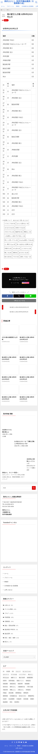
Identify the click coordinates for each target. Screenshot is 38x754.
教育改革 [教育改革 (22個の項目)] (26, 693)
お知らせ (9, 605)
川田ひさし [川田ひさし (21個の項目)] (21, 689)
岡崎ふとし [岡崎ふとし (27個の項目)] (13, 689)
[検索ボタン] (36, 2)
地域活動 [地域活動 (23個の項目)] (5, 683)
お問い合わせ (8, 590)
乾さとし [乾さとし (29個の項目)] (30, 674)
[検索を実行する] (34, 488)
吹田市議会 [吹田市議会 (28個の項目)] (11, 680)
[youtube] (21, 742)
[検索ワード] (19, 488)
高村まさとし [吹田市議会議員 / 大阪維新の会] (19, 2)
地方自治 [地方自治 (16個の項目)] (5, 686)
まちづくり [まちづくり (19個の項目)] (6, 674)
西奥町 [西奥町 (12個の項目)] (32, 699)
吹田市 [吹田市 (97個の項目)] (4, 680)
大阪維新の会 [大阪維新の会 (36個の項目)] (21, 686)
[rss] (23, 742)
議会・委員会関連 (11, 625)
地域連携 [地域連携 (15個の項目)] (27, 683)
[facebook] (12, 742)
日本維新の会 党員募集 (11, 585)
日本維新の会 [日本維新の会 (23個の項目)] (13, 696)
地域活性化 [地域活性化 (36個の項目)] (13, 683)
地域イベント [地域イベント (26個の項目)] (20, 680)
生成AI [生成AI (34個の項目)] (4, 699)
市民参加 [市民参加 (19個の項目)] (28, 689)
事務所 (6, 581)
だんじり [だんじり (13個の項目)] (18, 671)
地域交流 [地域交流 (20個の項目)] (28, 680)
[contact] (26, 742)
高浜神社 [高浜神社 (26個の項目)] (16, 702)
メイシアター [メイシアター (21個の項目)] (22, 674)
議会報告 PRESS (11, 629)
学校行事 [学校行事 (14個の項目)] (5, 689)
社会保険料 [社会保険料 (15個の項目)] (11, 699)
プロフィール (8, 577)
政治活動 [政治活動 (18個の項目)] (11, 693)
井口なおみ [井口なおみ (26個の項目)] (6, 677)
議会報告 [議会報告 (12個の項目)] (5, 702)
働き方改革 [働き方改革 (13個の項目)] (22, 677)
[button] (7, 296)
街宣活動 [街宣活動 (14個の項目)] (26, 699)
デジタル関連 (10, 609)
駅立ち (6, 20)
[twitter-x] (14, 742)
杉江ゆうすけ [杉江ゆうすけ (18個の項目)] (22, 696)
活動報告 (9, 621)
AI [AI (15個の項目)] (3, 671)
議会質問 (9, 633)
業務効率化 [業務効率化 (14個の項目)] (31, 696)
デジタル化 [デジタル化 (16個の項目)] (14, 674)
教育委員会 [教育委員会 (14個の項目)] (18, 693)
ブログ (9, 613)
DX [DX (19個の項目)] (13, 671)
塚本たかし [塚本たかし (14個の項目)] (13, 686)
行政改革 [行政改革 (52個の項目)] (19, 699)
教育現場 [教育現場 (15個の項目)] (5, 696)
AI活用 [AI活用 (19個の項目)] (8, 671)
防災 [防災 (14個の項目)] (11, 702)
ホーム (6, 573)
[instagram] (17, 742)
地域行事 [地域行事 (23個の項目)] (20, 683)
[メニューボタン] (1, 2)
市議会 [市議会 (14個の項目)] (4, 693)
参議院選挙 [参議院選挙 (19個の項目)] (30, 677)
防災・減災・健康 (12, 637)
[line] (19, 742)
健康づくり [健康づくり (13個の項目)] (14, 677)
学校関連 (9, 617)
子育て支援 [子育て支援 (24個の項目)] (30, 686)
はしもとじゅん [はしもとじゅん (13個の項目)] (27, 671)
